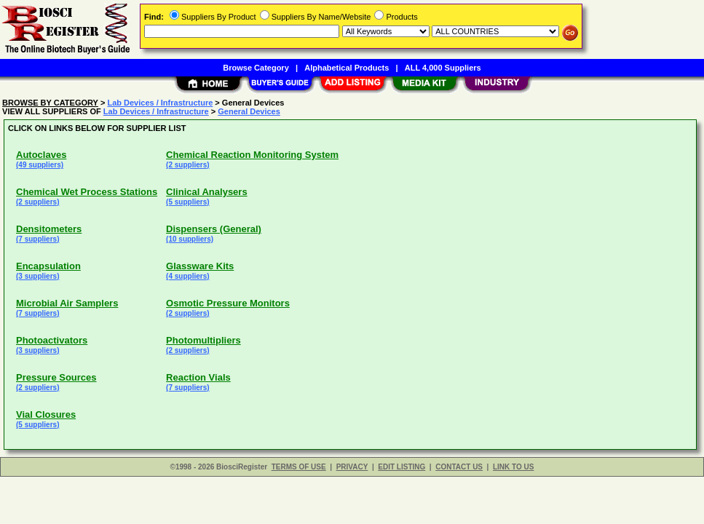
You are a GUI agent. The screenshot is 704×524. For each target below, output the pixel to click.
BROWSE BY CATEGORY (50, 102)
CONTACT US (459, 467)
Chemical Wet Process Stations (86, 191)
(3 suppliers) (37, 276)
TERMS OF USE (299, 467)
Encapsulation (48, 266)
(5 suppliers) (187, 202)
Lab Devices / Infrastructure (160, 102)
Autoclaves (41, 154)
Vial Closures (46, 414)
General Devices (249, 111)
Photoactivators (51, 340)
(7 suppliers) (37, 239)
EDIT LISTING (401, 467)
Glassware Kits (200, 266)
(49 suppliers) (39, 165)
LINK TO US (513, 467)
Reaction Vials (198, 377)
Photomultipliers (203, 340)
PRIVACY (352, 467)
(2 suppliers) (187, 165)
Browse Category (255, 67)
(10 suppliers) (189, 239)
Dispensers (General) (213, 228)
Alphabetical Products (346, 67)
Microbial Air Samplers (67, 303)
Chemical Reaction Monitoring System (252, 154)
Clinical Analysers (207, 191)
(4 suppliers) (187, 276)
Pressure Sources (56, 377)
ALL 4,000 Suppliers (443, 67)
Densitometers (49, 228)
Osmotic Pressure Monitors (228, 303)
